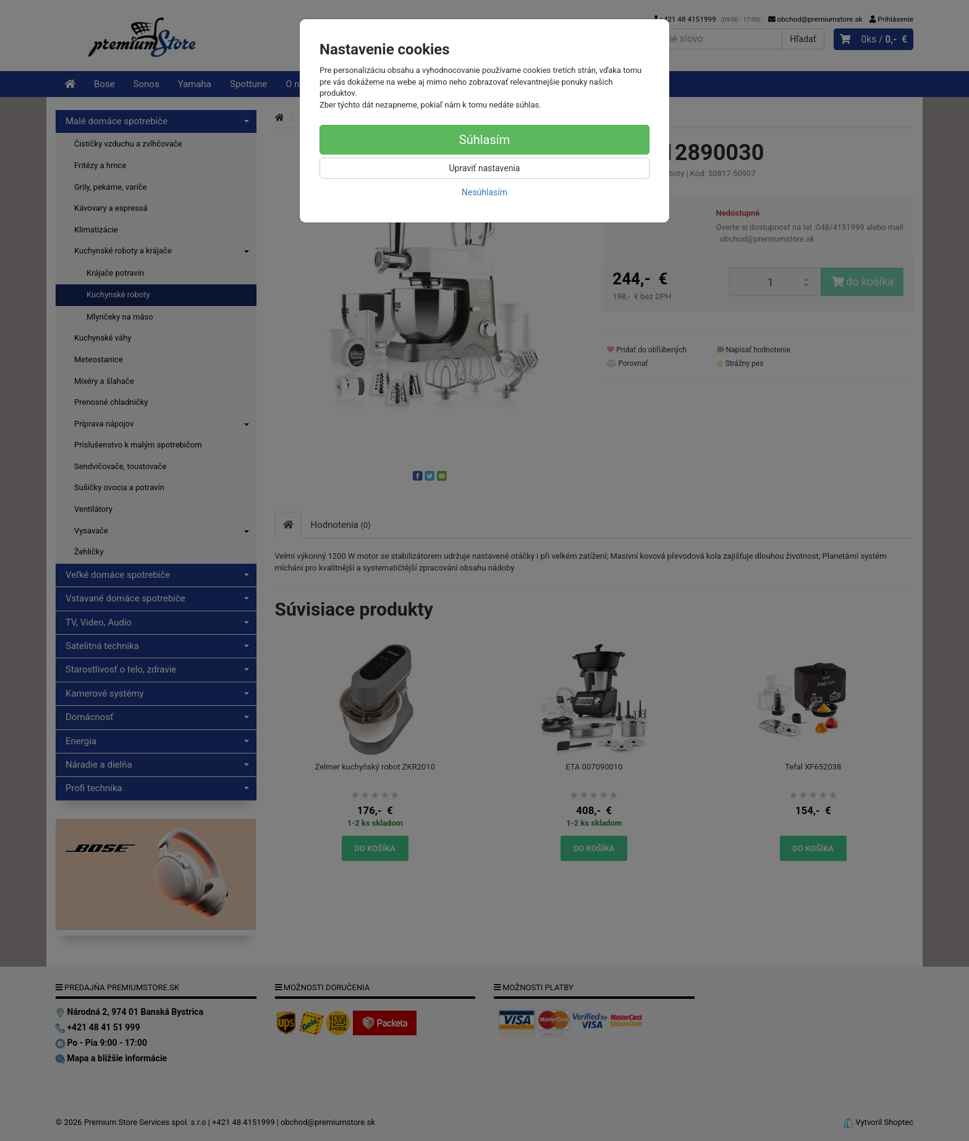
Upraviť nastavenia (484, 168)
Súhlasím (484, 139)
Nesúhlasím (484, 192)
